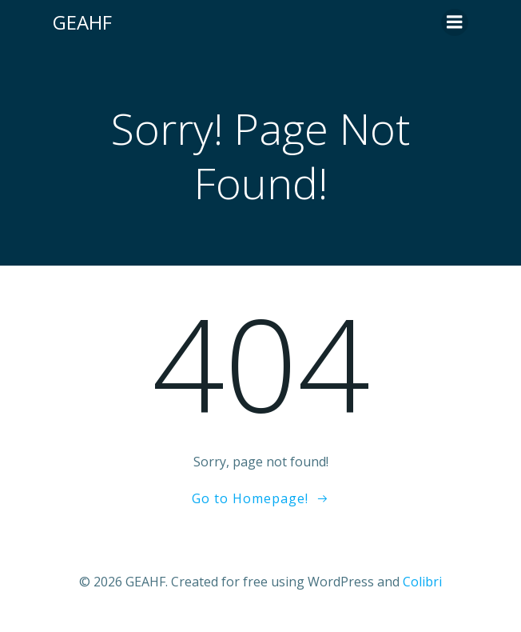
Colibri (422, 581)
